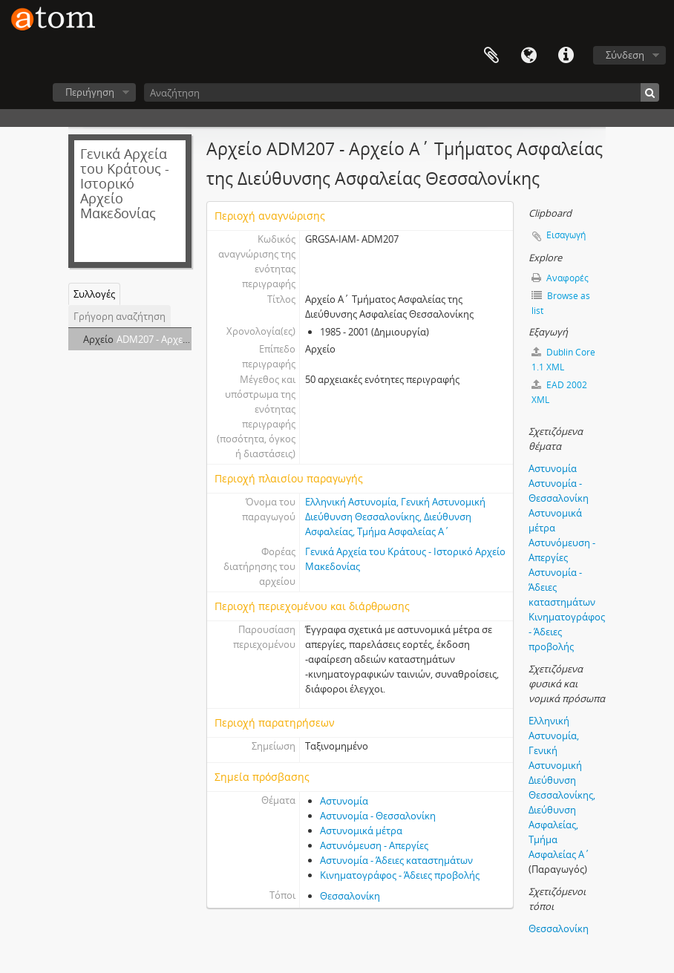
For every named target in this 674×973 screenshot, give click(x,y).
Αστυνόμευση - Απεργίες (374, 845)
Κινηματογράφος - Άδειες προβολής (400, 875)
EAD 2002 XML (559, 392)
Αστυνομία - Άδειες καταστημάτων (396, 860)
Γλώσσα (528, 55)
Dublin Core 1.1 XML (563, 359)
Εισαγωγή (566, 235)
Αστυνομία (344, 800)
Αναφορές (560, 278)
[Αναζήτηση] (401, 92)
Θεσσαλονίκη (350, 895)
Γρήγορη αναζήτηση (119, 316)
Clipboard (491, 55)
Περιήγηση (89, 92)
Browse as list (560, 303)
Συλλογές (94, 294)
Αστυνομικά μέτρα (361, 830)
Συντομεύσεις (565, 55)
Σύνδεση (625, 55)
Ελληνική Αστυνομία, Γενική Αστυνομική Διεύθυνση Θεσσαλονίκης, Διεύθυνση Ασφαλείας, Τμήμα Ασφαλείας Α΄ (395, 516)
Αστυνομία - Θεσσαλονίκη (378, 815)
